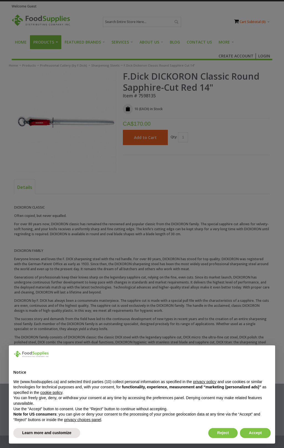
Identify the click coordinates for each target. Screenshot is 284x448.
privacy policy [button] (204, 381)
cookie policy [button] (51, 392)
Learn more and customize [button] (46, 433)
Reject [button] (223, 433)
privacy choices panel (82, 419)
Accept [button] (255, 433)
